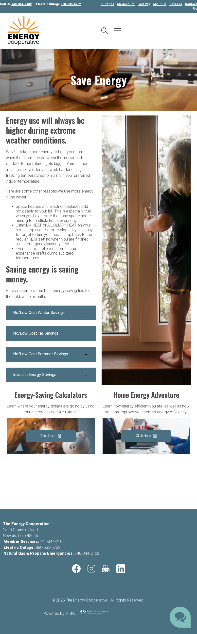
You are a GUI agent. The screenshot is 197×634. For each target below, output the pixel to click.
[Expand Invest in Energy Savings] (51, 375)
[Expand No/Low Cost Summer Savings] (51, 354)
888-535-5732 (48, 547)
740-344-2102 (52, 541)
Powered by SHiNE (59, 613)
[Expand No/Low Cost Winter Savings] (51, 313)
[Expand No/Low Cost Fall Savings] (51, 333)
